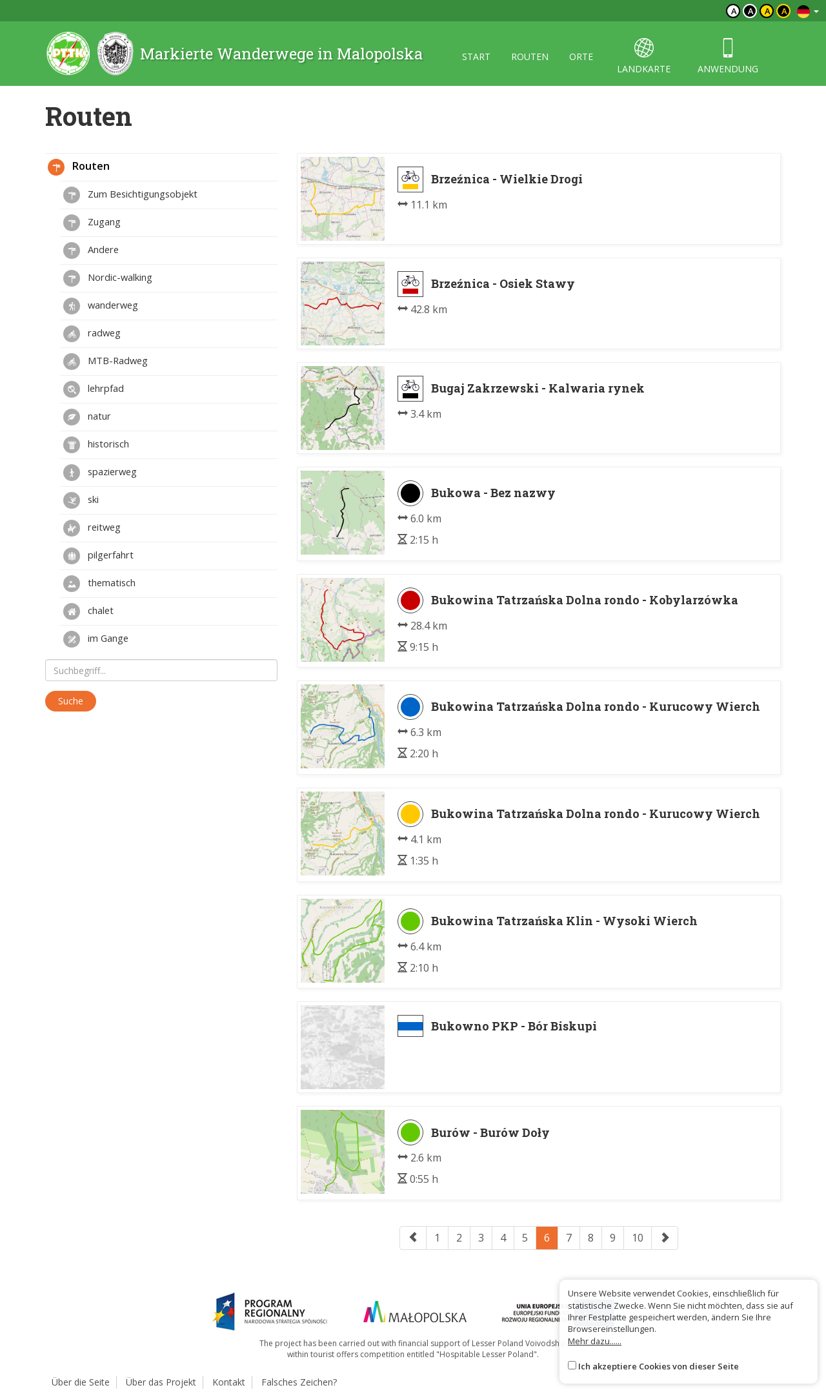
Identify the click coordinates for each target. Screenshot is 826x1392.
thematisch (99, 583)
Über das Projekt (161, 1382)
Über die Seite (81, 1382)
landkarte (643, 56)
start (476, 56)
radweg (92, 333)
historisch (96, 444)
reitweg (92, 528)
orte (581, 56)
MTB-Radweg (105, 361)
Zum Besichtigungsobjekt (130, 195)
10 (637, 1238)
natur (87, 417)
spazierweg (100, 472)
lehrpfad (93, 389)
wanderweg (100, 306)
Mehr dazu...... (594, 1341)
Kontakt (228, 1382)
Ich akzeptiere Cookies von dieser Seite (658, 1366)
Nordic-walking (107, 278)
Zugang (92, 222)
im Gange (95, 639)
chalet (88, 611)
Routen (79, 167)
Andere (91, 250)
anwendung (728, 56)
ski (81, 500)
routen (530, 56)
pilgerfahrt (98, 556)
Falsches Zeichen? (299, 1382)
